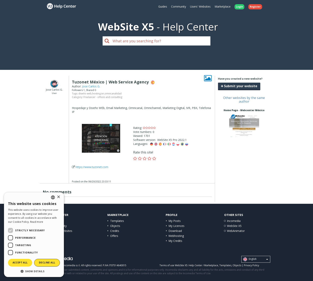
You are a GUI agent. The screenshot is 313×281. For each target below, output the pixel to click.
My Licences (176, 226)
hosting (96, 93)
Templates (117, 221)
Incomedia (234, 221)
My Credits (175, 241)
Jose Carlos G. (91, 86)
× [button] (58, 197)
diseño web (85, 93)
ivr (102, 93)
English (255, 259)
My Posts (174, 221)
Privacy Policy (251, 265)
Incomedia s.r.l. (71, 265)
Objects (115, 226)
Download (175, 231)
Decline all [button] (47, 262)
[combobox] (53, 197)
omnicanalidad (113, 93)
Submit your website (239, 86)
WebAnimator (236, 231)
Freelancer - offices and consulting (102, 97)
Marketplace (223, 6)
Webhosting (176, 236)
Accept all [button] (20, 262)
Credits (114, 231)
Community (178, 6)
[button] (34, 271)
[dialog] (34, 234)
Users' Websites (200, 6)
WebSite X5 (234, 226)
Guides (162, 6)
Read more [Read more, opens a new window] (36, 222)
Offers (114, 236)
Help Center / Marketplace (203, 265)
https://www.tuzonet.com (91, 167)
